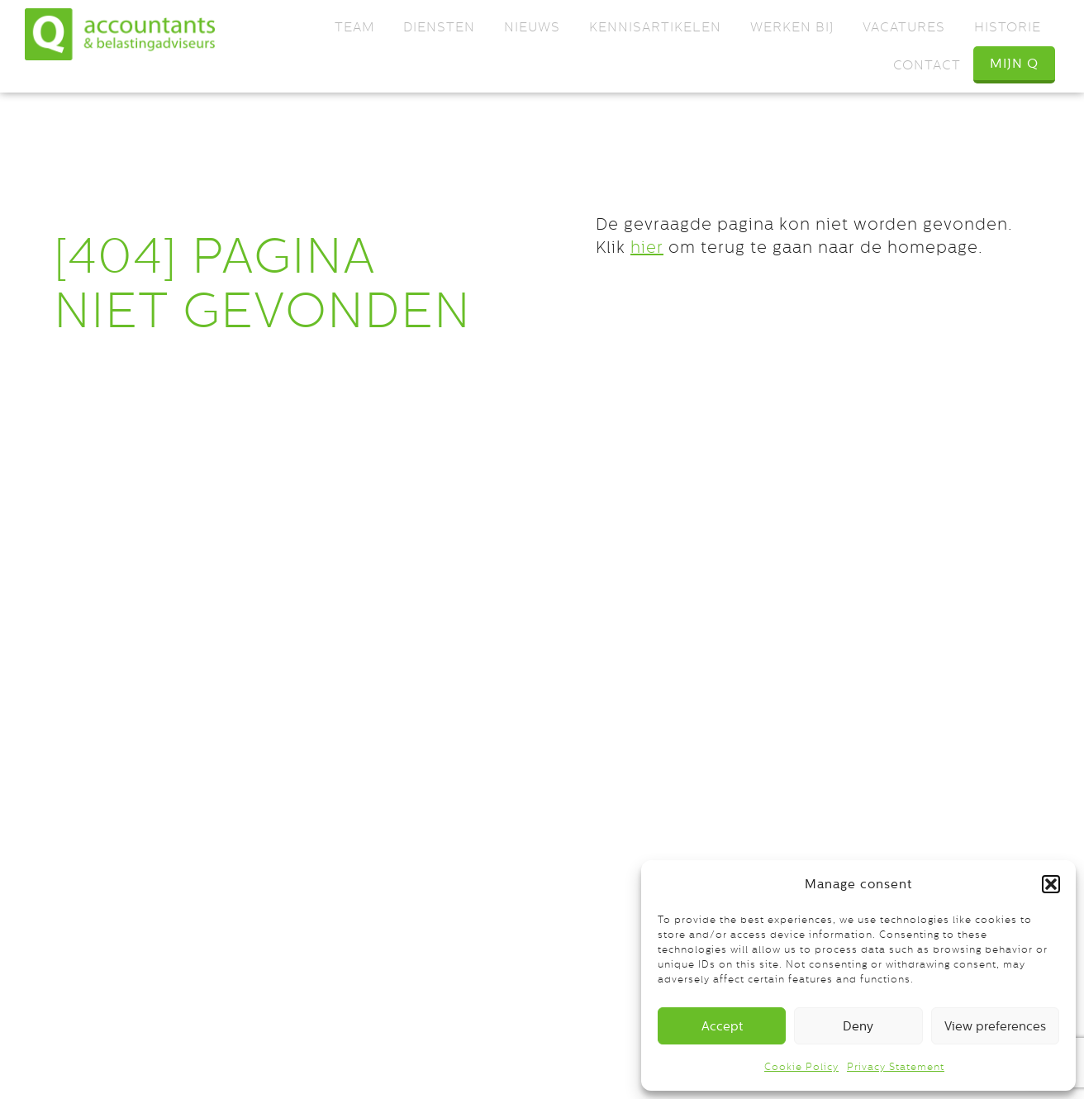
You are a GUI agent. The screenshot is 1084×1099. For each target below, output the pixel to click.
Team (354, 27)
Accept (722, 1026)
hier (646, 247)
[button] (1051, 884)
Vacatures (904, 27)
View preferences (995, 1026)
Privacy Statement (895, 1067)
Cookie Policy (801, 1067)
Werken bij (792, 27)
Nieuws (532, 27)
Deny (858, 1026)
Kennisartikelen (655, 27)
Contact (927, 65)
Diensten (439, 27)
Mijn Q (1014, 63)
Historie (1007, 27)
